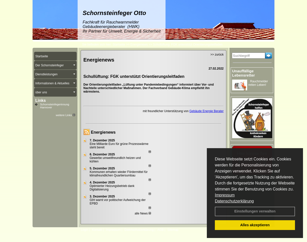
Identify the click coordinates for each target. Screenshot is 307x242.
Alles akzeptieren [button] (255, 225)
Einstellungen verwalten (255, 211)
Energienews (103, 132)
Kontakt (97, 229)
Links (40, 100)
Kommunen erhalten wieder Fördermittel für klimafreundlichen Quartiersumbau (118, 173)
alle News (143, 213)
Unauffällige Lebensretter (243, 73)
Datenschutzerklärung (234, 201)
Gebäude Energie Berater (206, 111)
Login (84, 229)
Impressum (225, 195)
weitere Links (65, 115)
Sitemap (172, 229)
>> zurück (217, 54)
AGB (160, 229)
